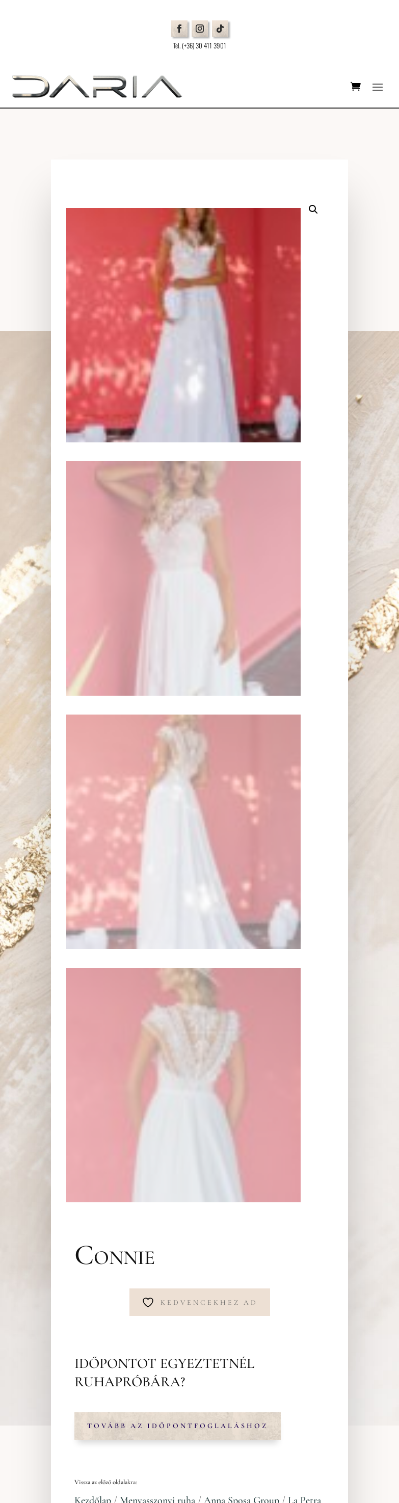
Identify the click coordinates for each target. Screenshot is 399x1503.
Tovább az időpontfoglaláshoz (177, 701)
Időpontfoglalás (78, 1140)
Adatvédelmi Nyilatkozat (76, 1186)
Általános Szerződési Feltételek (86, 1198)
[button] (313, 209)
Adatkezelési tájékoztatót (304, 1380)
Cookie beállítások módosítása (87, 1210)
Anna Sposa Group (241, 776)
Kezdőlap (92, 776)
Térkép (55, 1033)
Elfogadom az (277, 1380)
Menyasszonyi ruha (157, 776)
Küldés (336, 1403)
